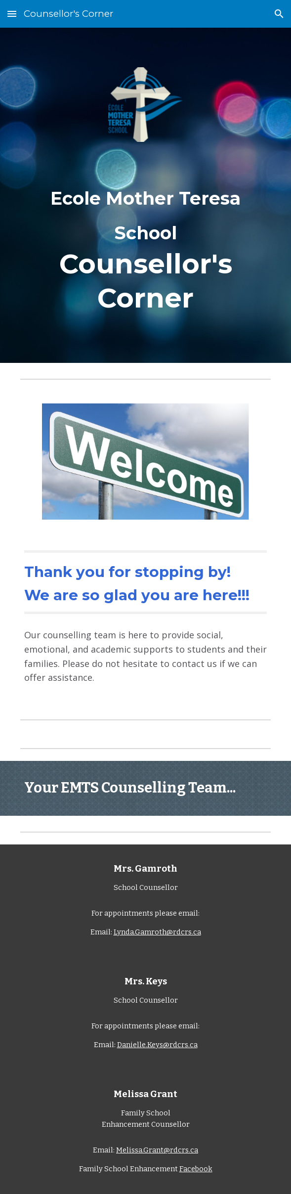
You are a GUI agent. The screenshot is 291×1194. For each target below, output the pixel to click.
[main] (145, 244)
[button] (12, 13)
